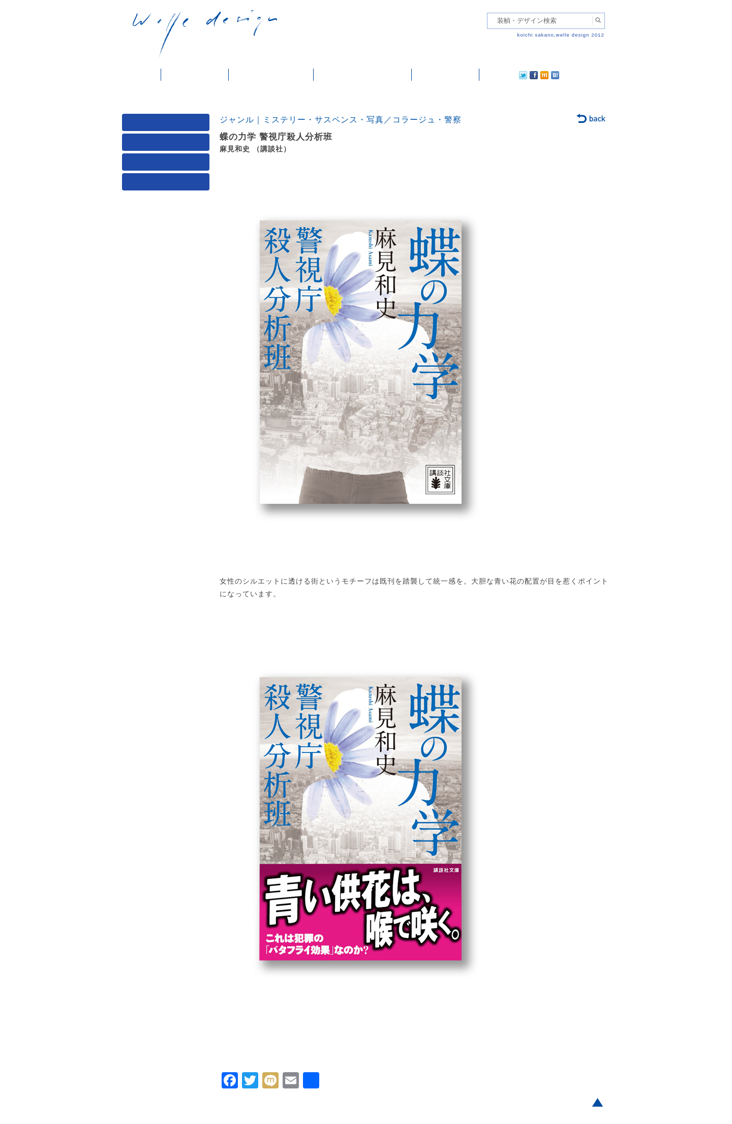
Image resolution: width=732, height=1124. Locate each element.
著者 (167, 164)
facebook (505, 75)
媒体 (167, 124)
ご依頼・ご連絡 (445, 75)
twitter (490, 75)
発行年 (167, 184)
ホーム (141, 75)
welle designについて (363, 75)
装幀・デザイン (195, 75)
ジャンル (167, 144)
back (591, 119)
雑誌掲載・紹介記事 (271, 75)
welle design (205, 34)
